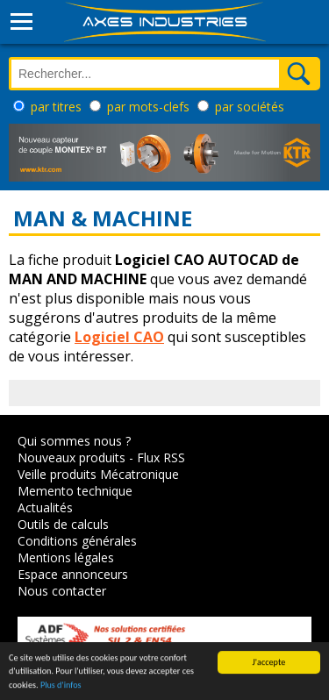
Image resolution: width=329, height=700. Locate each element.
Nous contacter (62, 590)
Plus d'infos (61, 685)
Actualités (45, 507)
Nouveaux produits (71, 457)
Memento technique (75, 490)
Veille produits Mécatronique (98, 474)
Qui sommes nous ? (74, 440)
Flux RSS (161, 457)
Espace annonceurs (73, 574)
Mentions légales (66, 557)
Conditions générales (77, 540)
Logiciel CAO (119, 336)
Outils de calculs (63, 524)
